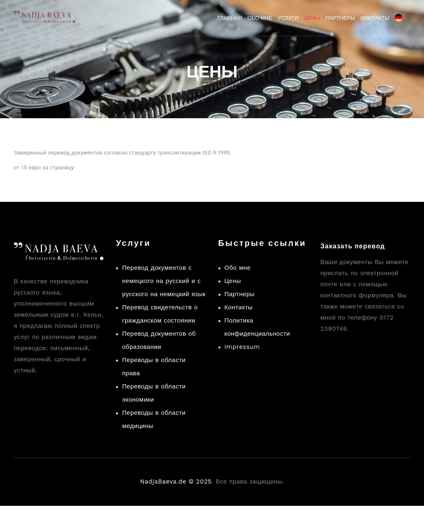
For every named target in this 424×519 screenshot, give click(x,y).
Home (195, 87)
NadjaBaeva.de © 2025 (175, 481)
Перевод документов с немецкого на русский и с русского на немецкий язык (164, 281)
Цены (233, 281)
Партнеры (240, 294)
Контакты (239, 307)
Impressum (242, 347)
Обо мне (238, 267)
